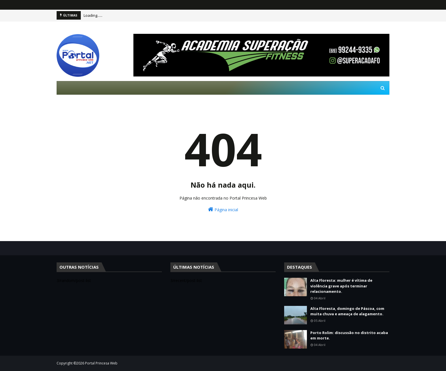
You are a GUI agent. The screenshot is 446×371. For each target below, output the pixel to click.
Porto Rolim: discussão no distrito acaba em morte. (349, 335)
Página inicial (223, 209)
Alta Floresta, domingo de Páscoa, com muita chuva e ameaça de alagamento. (347, 311)
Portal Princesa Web (101, 363)
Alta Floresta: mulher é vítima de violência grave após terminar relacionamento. (341, 286)
